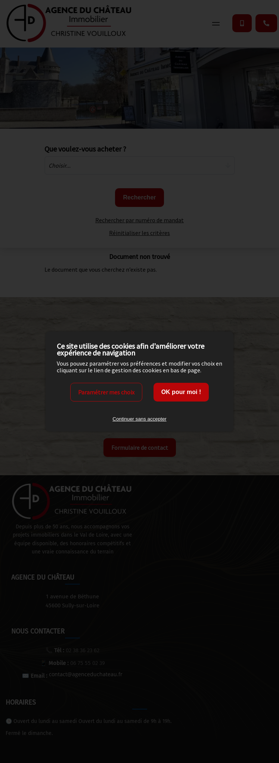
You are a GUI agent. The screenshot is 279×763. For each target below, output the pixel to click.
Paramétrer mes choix (106, 392)
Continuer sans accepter (139, 419)
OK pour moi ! (181, 392)
